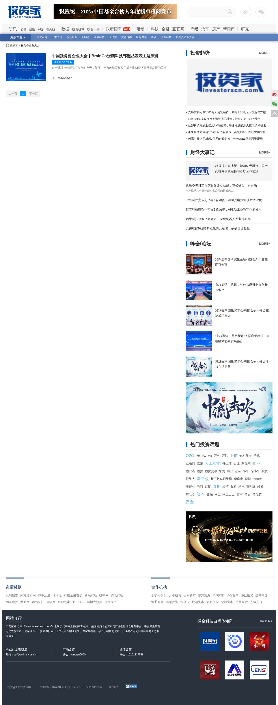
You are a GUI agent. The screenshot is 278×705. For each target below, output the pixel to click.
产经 (194, 29)
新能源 (86, 37)
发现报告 (12, 595)
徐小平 (255, 471)
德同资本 (189, 595)
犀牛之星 (44, 595)
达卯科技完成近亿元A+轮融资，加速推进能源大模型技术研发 (227, 125)
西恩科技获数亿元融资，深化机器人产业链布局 (218, 219)
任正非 (227, 463)
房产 (216, 29)
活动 (141, 29)
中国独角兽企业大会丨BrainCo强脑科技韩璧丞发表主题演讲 (105, 56)
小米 (246, 471)
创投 (32, 29)
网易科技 (38, 602)
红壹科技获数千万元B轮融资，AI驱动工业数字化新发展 (224, 209)
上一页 (13, 93)
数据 (65, 29)
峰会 (154, 37)
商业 (230, 471)
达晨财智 (241, 602)
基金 (238, 471)
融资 (260, 486)
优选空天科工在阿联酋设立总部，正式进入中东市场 (221, 185)
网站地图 (114, 687)
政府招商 (114, 29)
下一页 (33, 93)
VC (204, 455)
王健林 (190, 486)
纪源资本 (227, 602)
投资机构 (78, 29)
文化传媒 (126, 37)
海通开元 (157, 602)
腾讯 (241, 486)
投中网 (103, 595)
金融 (166, 29)
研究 (245, 29)
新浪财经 (91, 595)
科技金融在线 (73, 595)
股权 (233, 486)
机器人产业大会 (185, 37)
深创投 (185, 602)
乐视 (257, 455)
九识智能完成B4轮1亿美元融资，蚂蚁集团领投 (218, 228)
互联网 (178, 29)
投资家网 (42, 37)
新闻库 (229, 29)
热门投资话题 (204, 444)
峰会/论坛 (200, 243)
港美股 (50, 29)
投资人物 (93, 29)
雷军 (240, 494)
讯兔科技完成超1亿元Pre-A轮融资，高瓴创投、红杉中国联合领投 (229, 132)
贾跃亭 (190, 494)
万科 (217, 455)
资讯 (13, 29)
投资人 (190, 479)
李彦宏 (238, 479)
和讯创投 (12, 602)
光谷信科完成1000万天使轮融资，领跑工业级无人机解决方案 (227, 112)
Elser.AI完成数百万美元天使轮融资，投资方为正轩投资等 (224, 118)
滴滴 (248, 479)
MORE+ (264, 53)
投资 (265, 471)
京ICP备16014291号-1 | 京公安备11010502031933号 (71, 687)
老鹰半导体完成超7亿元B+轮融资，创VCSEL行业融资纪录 (225, 138)
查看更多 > (265, 621)
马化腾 (257, 494)
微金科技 (166, 37)
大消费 (113, 37)
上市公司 (57, 37)
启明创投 (212, 602)
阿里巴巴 (228, 494)
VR (210, 455)
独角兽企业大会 (63, 62)
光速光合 (256, 602)
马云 (247, 494)
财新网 (25, 602)
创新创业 (72, 37)
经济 (225, 486)
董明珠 (251, 486)
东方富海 (204, 595)
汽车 (205, 29)
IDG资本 (218, 595)
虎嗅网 (51, 602)
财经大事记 (202, 152)
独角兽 (257, 479)
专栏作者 (245, 455)
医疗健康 (141, 37)
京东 (200, 463)
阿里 (218, 494)
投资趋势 (200, 53)
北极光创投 (159, 595)
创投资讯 (211, 471)
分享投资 (175, 595)
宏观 (23, 29)
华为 (222, 471)
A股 (40, 29)
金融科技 (99, 37)
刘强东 (246, 463)
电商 (200, 486)
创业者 (190, 471)
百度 (208, 486)
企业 (236, 463)
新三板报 (78, 602)
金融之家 (64, 602)
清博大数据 (94, 602)
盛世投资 (247, 595)
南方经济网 (28, 595)
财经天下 (110, 602)
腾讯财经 (117, 595)
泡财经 (57, 595)
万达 (225, 455)
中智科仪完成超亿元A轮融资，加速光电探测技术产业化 (224, 200)
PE (198, 455)
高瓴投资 (172, 602)
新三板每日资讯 (221, 479)
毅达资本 (198, 602)
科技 (155, 29)
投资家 (14, 45)
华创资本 (232, 595)
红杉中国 (261, 595)
